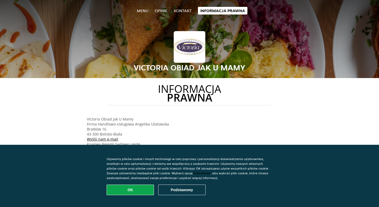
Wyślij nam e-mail (102, 139)
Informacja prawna (222, 10)
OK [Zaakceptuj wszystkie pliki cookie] (130, 190)
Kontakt (183, 10)
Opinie (161, 10)
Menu (142, 10)
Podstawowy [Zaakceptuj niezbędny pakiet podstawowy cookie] (182, 190)
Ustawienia (202, 173)
